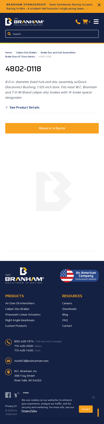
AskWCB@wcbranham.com (31, 361)
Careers (67, 303)
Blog (65, 314)
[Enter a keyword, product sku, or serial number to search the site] (52, 34)
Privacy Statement (16, 406)
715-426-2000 (28, 346)
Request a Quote (52, 128)
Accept (86, 409)
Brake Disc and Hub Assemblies (58, 52)
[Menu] (96, 22)
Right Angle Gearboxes (20, 320)
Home (9, 52)
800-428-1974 (38, 341)
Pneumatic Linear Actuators (23, 314)
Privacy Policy (29, 411)
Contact (67, 326)
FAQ (65, 320)
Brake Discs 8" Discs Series (20, 56)
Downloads (69, 309)
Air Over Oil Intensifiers (20, 303)
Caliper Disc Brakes (26, 52)
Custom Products (16, 326)
